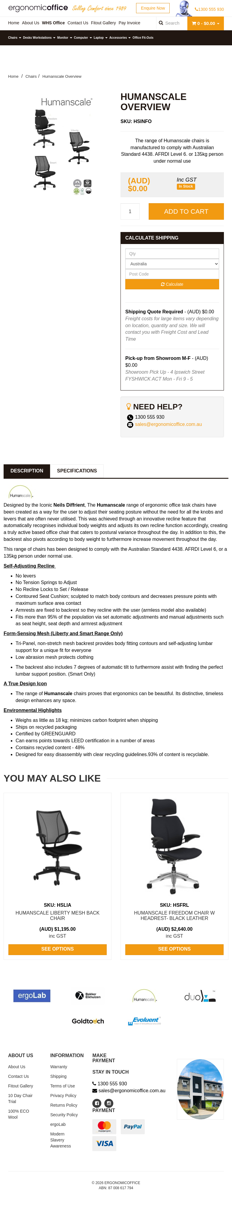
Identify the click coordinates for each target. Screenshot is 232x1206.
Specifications (77, 470)
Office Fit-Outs (142, 37)
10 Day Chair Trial (20, 1098)
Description (26, 470)
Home (13, 76)
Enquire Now (153, 8)
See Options (57, 948)
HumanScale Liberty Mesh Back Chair (58, 915)
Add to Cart (186, 211)
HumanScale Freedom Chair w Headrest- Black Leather (174, 915)
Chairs (14, 37)
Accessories (120, 37)
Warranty (58, 1066)
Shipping (58, 1076)
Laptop (101, 37)
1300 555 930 (209, 9)
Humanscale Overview (62, 76)
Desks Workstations (39, 37)
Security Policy (64, 1114)
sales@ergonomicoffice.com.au (168, 424)
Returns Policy (63, 1105)
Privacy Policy (63, 1095)
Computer (83, 37)
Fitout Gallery (20, 1086)
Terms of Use (62, 1086)
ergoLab (58, 1124)
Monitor (64, 37)
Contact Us (18, 1076)
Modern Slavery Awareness (60, 1140)
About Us (16, 1066)
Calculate (172, 284)
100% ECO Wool (18, 1114)
